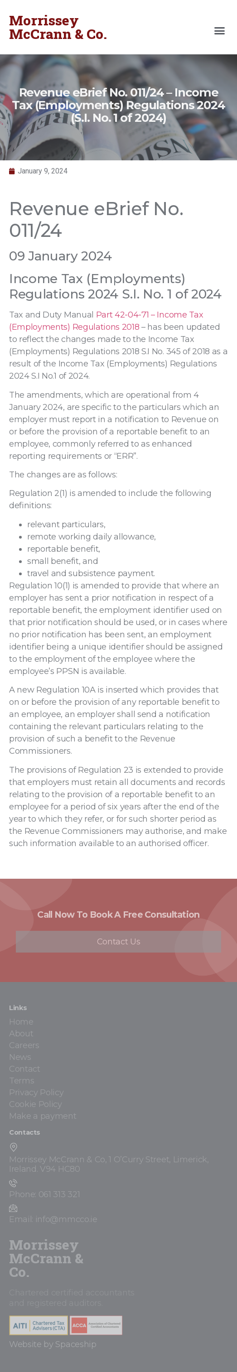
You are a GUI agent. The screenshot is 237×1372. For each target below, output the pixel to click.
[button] (219, 30)
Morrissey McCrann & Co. (58, 27)
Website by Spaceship (53, 1344)
